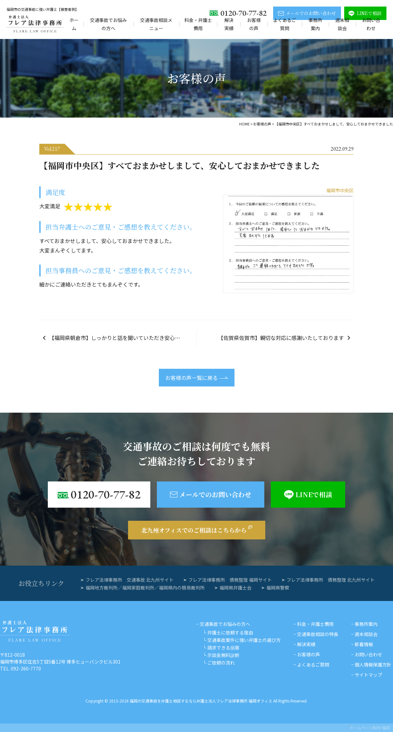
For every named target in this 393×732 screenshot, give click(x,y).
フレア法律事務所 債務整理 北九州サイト (331, 579)
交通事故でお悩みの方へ (108, 24)
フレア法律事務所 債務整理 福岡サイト (230, 579)
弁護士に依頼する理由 (230, 632)
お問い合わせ (371, 24)
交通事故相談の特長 (317, 634)
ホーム (74, 24)
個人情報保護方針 (373, 664)
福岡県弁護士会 (235, 587)
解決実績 (229, 24)
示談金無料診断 (223, 655)
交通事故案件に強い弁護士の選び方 (244, 640)
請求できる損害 (223, 647)
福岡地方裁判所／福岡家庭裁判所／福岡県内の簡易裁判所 (145, 587)
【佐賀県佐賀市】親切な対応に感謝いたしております (281, 338)
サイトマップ (368, 674)
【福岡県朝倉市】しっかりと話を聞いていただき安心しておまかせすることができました (122, 338)
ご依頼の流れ (221, 662)
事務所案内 (315, 24)
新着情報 (364, 644)
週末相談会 (342, 24)
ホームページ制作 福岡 (369, 727)
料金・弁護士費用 (198, 24)
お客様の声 (254, 24)
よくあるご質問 (284, 24)
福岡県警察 (277, 587)
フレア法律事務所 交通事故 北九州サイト (129, 579)
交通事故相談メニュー (156, 24)
